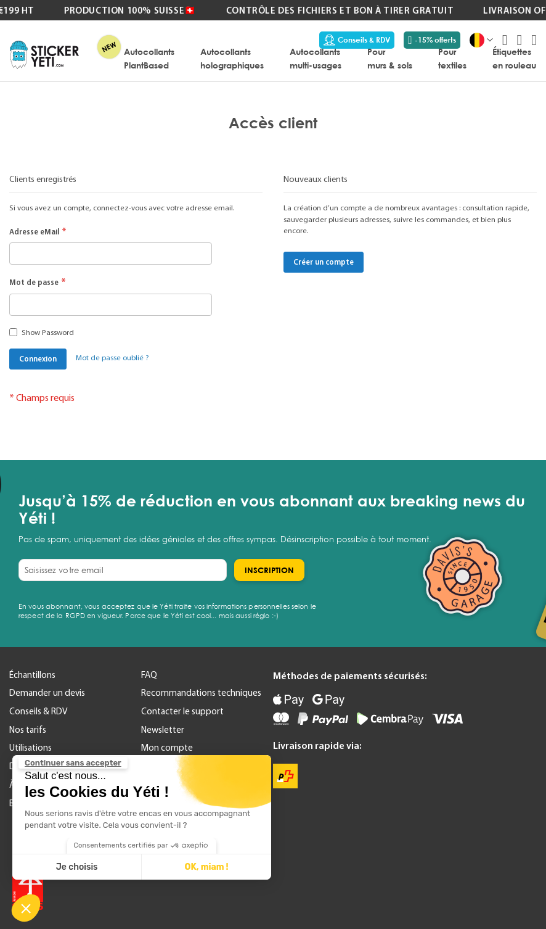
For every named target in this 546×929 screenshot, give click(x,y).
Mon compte (167, 747)
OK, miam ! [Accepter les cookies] (207, 867)
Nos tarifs (27, 729)
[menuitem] (149, 58)
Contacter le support (182, 711)
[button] (26, 908)
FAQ (149, 674)
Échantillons (32, 674)
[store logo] (44, 55)
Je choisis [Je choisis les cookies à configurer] (77, 867)
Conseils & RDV (357, 40)
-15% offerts (432, 40)
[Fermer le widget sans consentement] (73, 763)
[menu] (313, 58)
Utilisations (30, 747)
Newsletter (162, 729)
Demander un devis (47, 692)
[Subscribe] (269, 570)
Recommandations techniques (201, 692)
